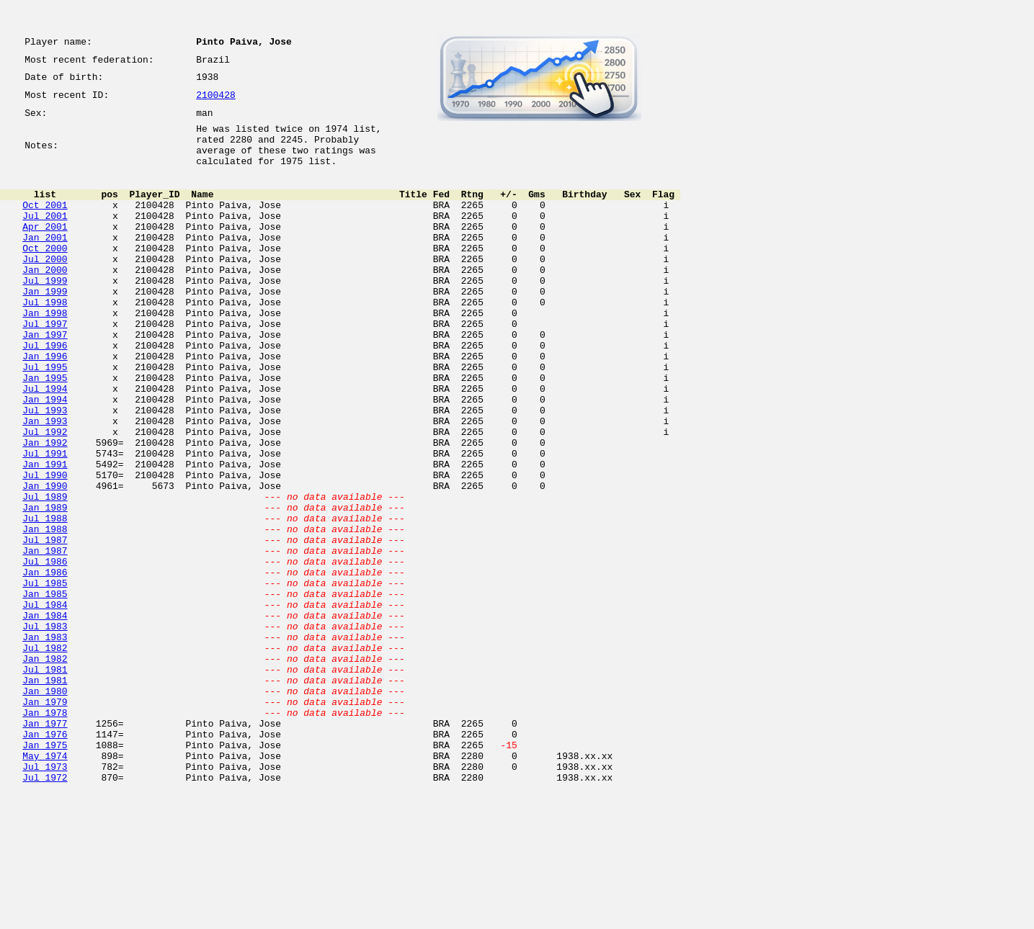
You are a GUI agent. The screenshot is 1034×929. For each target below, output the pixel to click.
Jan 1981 (44, 796)
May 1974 (44, 887)
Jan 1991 (44, 537)
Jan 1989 (44, 589)
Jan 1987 (44, 640)
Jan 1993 (44, 485)
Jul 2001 (44, 239)
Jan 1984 (44, 718)
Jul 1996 (44, 394)
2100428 (216, 102)
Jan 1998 (44, 355)
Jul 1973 (44, 900)
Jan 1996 (44, 407)
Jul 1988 (44, 602)
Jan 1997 (44, 381)
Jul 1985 (44, 679)
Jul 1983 (44, 731)
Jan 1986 (44, 666)
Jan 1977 (44, 848)
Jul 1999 (44, 316)
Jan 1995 (44, 433)
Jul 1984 (44, 705)
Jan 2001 (44, 265)
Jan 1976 (44, 861)
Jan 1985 (44, 692)
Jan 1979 (44, 822)
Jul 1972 (44, 913)
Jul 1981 (44, 783)
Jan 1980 (44, 809)
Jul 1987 (44, 627)
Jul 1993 (44, 472)
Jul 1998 (44, 342)
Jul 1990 (44, 550)
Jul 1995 (44, 420)
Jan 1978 (44, 835)
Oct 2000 (44, 277)
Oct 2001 (44, 226)
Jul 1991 (44, 524)
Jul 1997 (44, 368)
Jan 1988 (44, 615)
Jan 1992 (44, 511)
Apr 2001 (44, 252)
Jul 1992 (44, 498)
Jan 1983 (44, 744)
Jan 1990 (44, 563)
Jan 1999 (44, 329)
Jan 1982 (44, 770)
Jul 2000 (44, 290)
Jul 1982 (44, 757)
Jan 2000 (44, 303)
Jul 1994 (44, 446)
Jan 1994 (44, 459)
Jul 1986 (44, 653)
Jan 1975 (44, 874)
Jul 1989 (44, 576)
